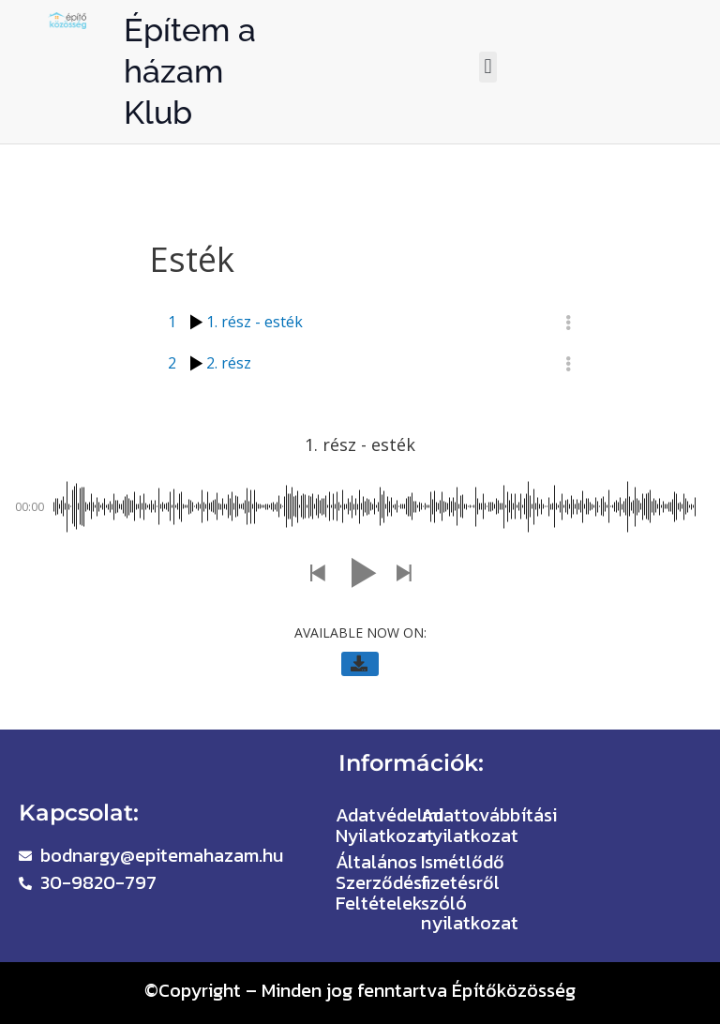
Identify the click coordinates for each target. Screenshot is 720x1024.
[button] (488, 67)
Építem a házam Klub (190, 71)
